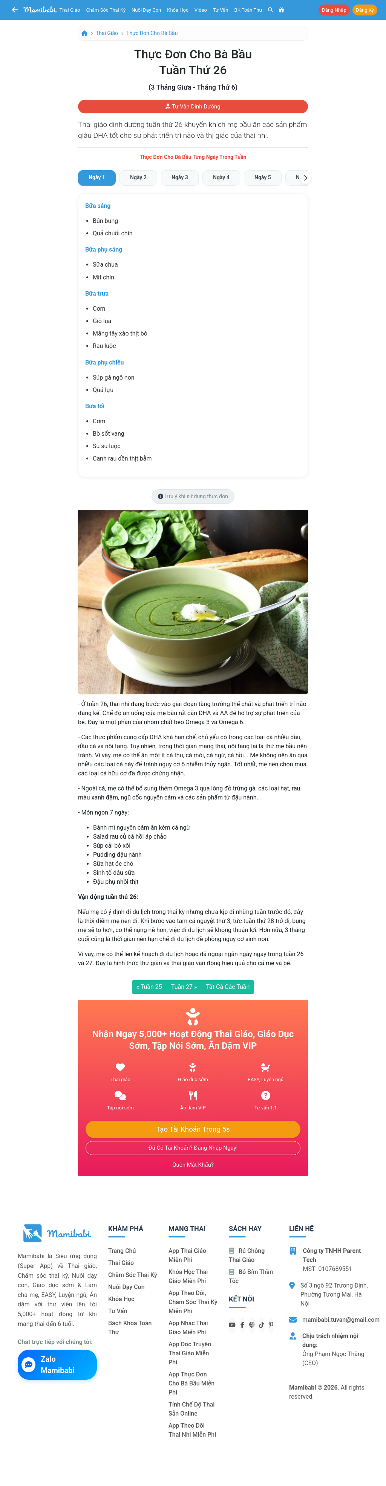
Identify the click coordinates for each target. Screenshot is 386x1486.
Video (201, 10)
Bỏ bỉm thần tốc (251, 1276)
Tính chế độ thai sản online (191, 1409)
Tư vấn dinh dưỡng (192, 106)
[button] (306, 178)
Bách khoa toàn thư (130, 1328)
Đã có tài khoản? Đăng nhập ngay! (193, 1147)
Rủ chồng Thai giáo (247, 1255)
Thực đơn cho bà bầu (152, 33)
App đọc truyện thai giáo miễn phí (189, 1353)
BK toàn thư (248, 10)
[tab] (97, 178)
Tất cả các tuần (228, 986)
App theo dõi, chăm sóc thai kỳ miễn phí (193, 1302)
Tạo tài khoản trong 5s (193, 1129)
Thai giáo (70, 10)
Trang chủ (122, 1250)
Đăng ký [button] (365, 10)
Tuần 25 (149, 986)
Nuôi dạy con (146, 10)
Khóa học (177, 10)
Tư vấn (220, 10)
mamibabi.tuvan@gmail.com (341, 1319)
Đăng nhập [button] (334, 10)
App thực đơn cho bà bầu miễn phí (191, 1383)
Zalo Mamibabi (48, 1365)
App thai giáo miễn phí (187, 1255)
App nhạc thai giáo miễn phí (188, 1328)
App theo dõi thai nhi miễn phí (192, 1430)
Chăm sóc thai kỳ (106, 10)
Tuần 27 (184, 986)
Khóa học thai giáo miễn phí (188, 1276)
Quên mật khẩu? (193, 1164)
